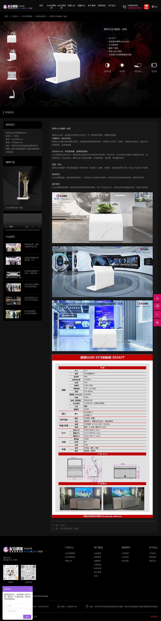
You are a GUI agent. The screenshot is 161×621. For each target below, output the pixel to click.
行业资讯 (125, 557)
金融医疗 (97, 561)
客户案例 (91, 5)
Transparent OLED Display (37, 596)
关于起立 (112, 5)
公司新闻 (125, 553)
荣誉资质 (152, 557)
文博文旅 (97, 565)
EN (156, 7)
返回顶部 (154, 617)
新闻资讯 (102, 5)
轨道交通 (97, 568)
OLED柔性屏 (61, 6)
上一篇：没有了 (59, 525)
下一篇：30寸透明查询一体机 (65, 528)
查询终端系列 (41, 16)
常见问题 (125, 561)
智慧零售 (97, 557)
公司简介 (152, 553)
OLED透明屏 (51, 6)
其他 (96, 576)
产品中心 (15, 16)
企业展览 (97, 553)
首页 (41, 5)
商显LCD (71, 5)
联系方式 (152, 561)
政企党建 (97, 572)
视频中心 (81, 5)
